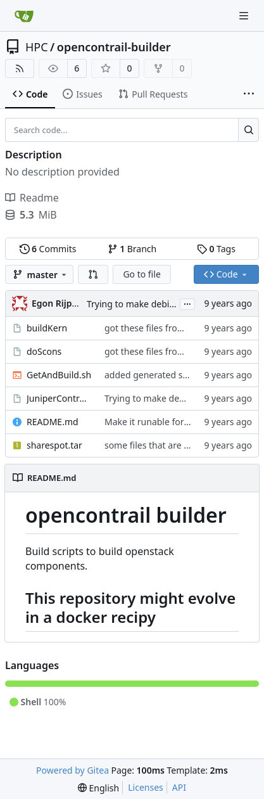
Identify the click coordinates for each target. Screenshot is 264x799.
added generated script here (163, 375)
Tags (216, 249)
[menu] (98, 788)
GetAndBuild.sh (59, 375)
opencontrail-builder (114, 47)
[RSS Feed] (19, 68)
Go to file (141, 274)
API (179, 787)
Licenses (145, 787)
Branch (132, 249)
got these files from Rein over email (178, 328)
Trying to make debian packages (154, 304)
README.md (53, 422)
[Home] (24, 15)
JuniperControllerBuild (59, 398)
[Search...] (248, 130)
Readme (32, 197)
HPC (36, 47)
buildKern (47, 328)
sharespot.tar (54, 445)
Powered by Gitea (72, 770)
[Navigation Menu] (245, 15)
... (187, 302)
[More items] (249, 94)
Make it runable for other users (169, 422)
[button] (93, 274)
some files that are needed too (167, 445)
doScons (44, 351)
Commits (48, 249)
